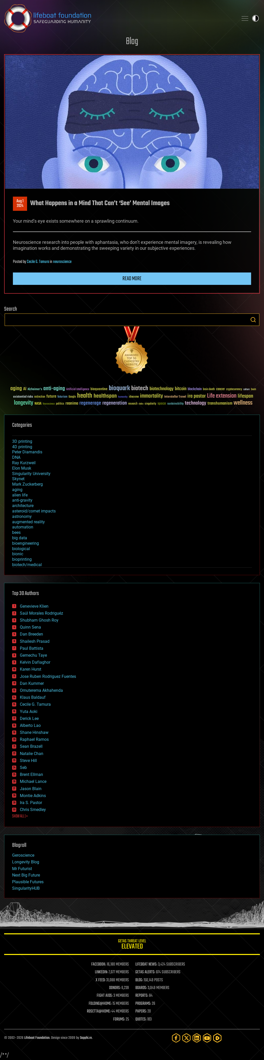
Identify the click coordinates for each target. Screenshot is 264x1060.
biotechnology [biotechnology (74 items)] (162, 389)
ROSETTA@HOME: (99, 1011)
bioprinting (22, 559)
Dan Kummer (32, 683)
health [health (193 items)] (84, 396)
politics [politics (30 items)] (60, 404)
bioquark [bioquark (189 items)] (119, 388)
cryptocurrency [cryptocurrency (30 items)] (234, 389)
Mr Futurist (22, 868)
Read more (132, 278)
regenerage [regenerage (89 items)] (90, 403)
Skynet (18, 478)
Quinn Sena (30, 627)
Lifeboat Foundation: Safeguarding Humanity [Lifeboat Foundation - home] (119, 18)
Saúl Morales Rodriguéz (41, 613)
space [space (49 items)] (162, 403)
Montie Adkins (33, 795)
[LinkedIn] (197, 1037)
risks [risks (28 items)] (141, 403)
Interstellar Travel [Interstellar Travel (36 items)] (175, 397)
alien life (20, 495)
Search (253, 320)
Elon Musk (21, 468)
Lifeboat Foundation (37, 1038)
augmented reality (28, 521)
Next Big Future (26, 875)
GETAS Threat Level (132, 945)
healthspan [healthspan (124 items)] (105, 396)
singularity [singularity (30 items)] (150, 404)
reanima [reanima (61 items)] (71, 403)
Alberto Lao (30, 725)
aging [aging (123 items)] (16, 389)
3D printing (22, 441)
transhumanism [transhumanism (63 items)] (220, 403)
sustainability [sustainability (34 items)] (175, 404)
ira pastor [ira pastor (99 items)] (196, 396)
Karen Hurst (30, 669)
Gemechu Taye (33, 655)
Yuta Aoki (28, 711)
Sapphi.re (86, 1038)
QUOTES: (140, 1019)
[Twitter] (186, 1037)
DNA (16, 457)
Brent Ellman (31, 774)
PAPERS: (141, 1011)
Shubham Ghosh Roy (39, 620)
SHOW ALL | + (20, 816)
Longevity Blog (25, 862)
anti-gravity (22, 500)
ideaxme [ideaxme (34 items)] (134, 397)
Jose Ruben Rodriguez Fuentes (48, 676)
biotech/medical (27, 564)
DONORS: (115, 988)
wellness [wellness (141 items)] (243, 403)
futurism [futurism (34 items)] (62, 397)
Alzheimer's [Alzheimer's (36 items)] (35, 389)
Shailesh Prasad (35, 641)
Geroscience (23, 855)
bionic (17, 553)
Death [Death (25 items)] (253, 389)
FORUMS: (119, 1019)
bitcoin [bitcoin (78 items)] (180, 389)
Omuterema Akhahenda (41, 690)
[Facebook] (176, 1037)
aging (17, 489)
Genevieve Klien (34, 606)
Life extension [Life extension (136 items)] (221, 396)
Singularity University (31, 473)
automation (22, 527)
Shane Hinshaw (34, 732)
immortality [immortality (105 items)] (151, 396)
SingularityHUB (26, 888)
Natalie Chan (31, 753)
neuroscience (62, 262)
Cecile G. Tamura (38, 262)
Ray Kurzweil (24, 462)
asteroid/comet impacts (34, 511)
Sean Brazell (31, 746)
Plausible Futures (28, 881)
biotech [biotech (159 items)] (139, 388)
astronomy (22, 516)
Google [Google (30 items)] (72, 397)
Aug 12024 (19, 203)
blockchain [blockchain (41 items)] (195, 389)
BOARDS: (141, 988)
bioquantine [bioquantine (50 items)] (99, 389)
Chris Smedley (33, 809)
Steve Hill (28, 760)
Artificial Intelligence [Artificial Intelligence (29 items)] (77, 389)
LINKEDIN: (101, 972)
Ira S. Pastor (31, 802)
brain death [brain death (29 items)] (209, 389)
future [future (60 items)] (51, 396)
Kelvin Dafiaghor (35, 662)
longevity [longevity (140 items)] (23, 403)
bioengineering (25, 543)
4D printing (22, 446)
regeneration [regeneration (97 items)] (114, 403)
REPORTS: (141, 995)
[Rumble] (217, 1037)
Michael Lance (33, 781)
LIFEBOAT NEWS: (146, 964)
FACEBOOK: (98, 964)
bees (16, 532)
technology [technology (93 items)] (195, 403)
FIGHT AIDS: (105, 995)
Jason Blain (31, 788)
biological (21, 548)
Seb (23, 767)
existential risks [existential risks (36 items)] (23, 397)
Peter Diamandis (27, 451)
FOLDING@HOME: (100, 1003)
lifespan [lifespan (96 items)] (245, 396)
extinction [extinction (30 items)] (39, 397)
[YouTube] (207, 1037)
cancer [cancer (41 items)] (220, 389)
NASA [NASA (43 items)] (38, 404)
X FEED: (100, 980)
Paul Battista (31, 648)
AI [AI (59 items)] (24, 389)
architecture (23, 505)
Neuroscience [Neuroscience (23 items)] (49, 404)
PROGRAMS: (143, 1003)
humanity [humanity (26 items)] (123, 397)
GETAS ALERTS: (145, 972)
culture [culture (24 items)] (246, 389)
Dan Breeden (31, 634)
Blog (132, 41)
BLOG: (139, 980)
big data (19, 537)
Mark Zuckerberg (27, 484)
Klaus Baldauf (33, 697)
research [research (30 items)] (132, 404)
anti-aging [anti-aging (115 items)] (54, 389)
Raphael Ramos (34, 739)
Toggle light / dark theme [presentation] (255, 18)
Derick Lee (29, 718)
